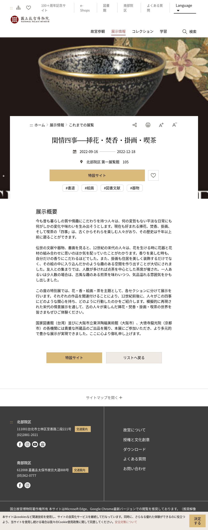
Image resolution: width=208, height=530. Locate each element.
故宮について (134, 430)
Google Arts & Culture (43, 444)
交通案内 (82, 429)
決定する (197, 520)
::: (11, 7)
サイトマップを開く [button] (102, 397)
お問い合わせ (134, 468)
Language (184, 5)
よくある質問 (134, 459)
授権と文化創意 (136, 439)
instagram (27, 444)
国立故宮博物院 (30, 19)
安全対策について (126, 522)
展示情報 (57, 124)
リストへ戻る (134, 357)
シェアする (134, 124)
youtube (35, 444)
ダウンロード (134, 449)
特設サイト (97, 175)
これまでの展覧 (81, 124)
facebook (20, 444)
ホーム (39, 124)
